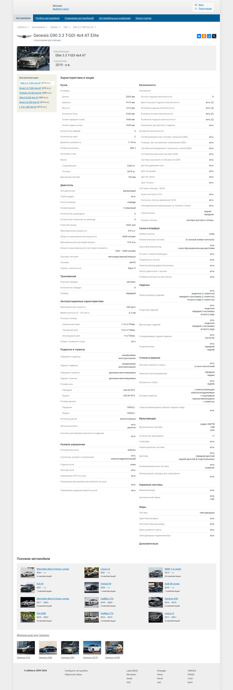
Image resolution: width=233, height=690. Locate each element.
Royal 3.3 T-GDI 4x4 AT (30, 88)
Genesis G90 (171, 598)
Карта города (143, 18)
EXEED (191, 673)
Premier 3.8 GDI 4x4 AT (30, 93)
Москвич (130, 673)
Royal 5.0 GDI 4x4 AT (29, 102)
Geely (129, 677)
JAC (159, 681)
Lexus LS (105, 569)
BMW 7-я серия (172, 569)
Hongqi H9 (106, 583)
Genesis (54, 27)
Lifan (190, 677)
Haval (160, 677)
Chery (160, 673)
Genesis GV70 (92, 649)
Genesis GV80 (114, 650)
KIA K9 (40, 583)
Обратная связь (73, 673)
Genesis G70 (26, 650)
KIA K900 (41, 613)
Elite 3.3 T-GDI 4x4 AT (83, 27)
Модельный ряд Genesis (33, 635)
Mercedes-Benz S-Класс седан (51, 569)
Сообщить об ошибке (76, 670)
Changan (161, 670)
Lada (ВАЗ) (131, 670)
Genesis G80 (48, 649)
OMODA (191, 670)
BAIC (190, 681)
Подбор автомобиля (48, 18)
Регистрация (205, 8)
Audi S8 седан (172, 583)
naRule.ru (21, 27)
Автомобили (23, 18)
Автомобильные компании (115, 18)
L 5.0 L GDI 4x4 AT (28, 107)
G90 (66, 27)
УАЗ (128, 681)
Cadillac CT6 (107, 598)
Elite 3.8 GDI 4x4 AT (28, 97)
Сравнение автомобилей (79, 18)
